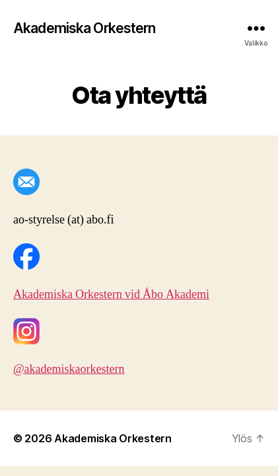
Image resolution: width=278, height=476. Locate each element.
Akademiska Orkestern (84, 28)
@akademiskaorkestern (69, 369)
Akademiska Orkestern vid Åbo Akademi (111, 294)
